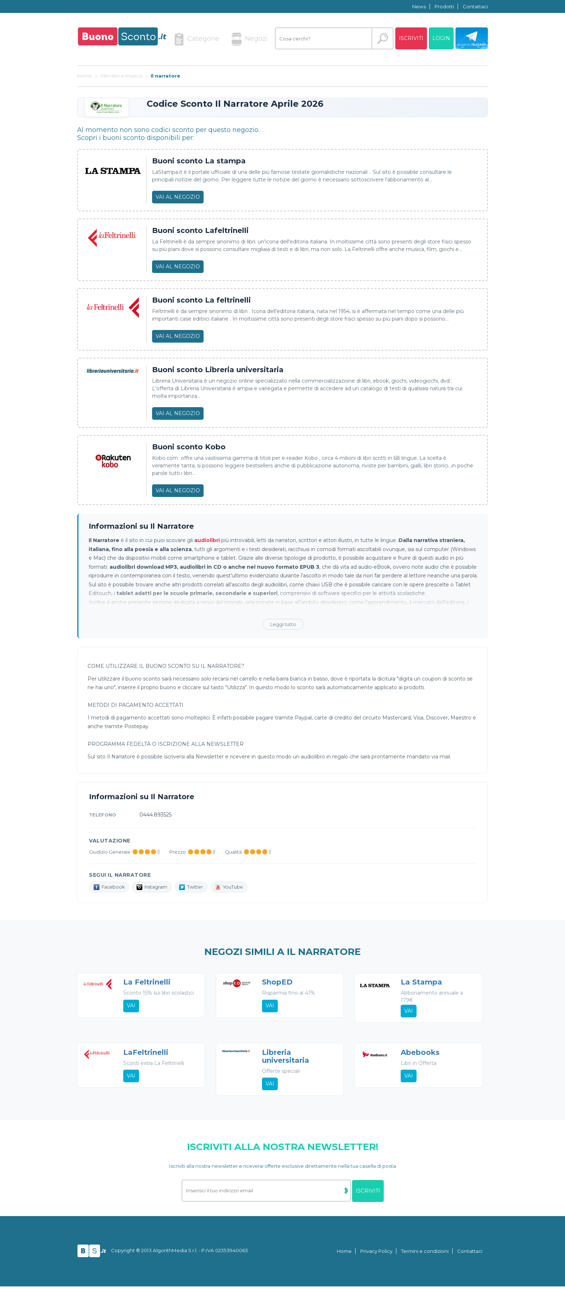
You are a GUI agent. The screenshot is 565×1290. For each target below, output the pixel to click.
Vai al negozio (178, 197)
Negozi (250, 39)
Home (344, 1255)
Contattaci (475, 6)
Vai (131, 1012)
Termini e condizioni (425, 1255)
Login (441, 38)
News (419, 6)
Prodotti (444, 6)
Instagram (156, 887)
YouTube (237, 887)
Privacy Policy (376, 1255)
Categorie (196, 39)
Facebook (110, 887)
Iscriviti (411, 38)
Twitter (197, 887)
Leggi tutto (283, 624)
